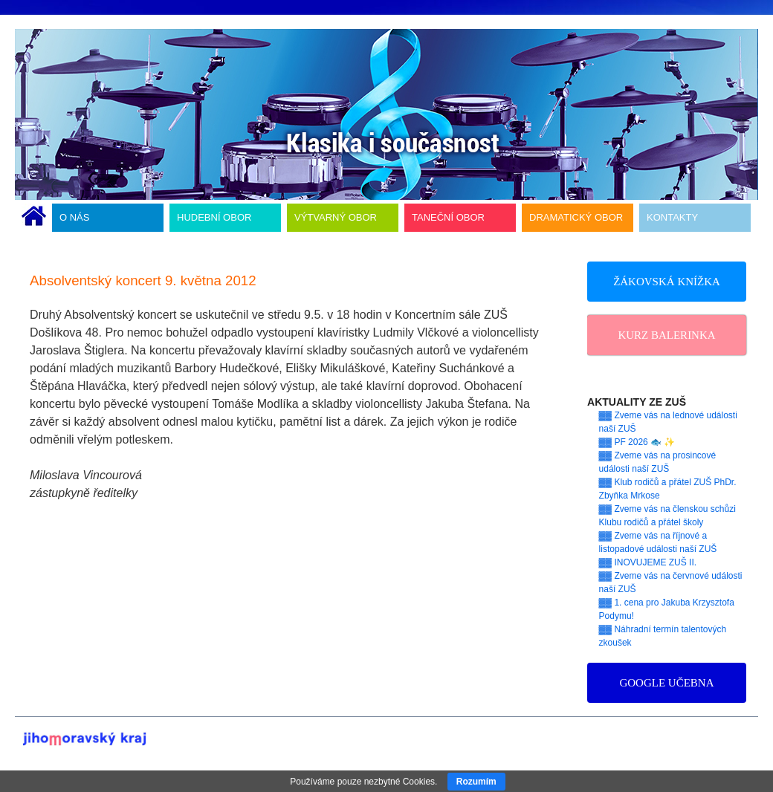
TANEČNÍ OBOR (448, 217)
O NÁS (74, 217)
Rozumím (476, 781)
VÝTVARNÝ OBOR (335, 217)
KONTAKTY (672, 217)
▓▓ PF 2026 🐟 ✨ (637, 442)
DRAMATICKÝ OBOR (576, 217)
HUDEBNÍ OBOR (214, 217)
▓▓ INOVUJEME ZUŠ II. (648, 562)
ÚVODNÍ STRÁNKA (34, 218)
